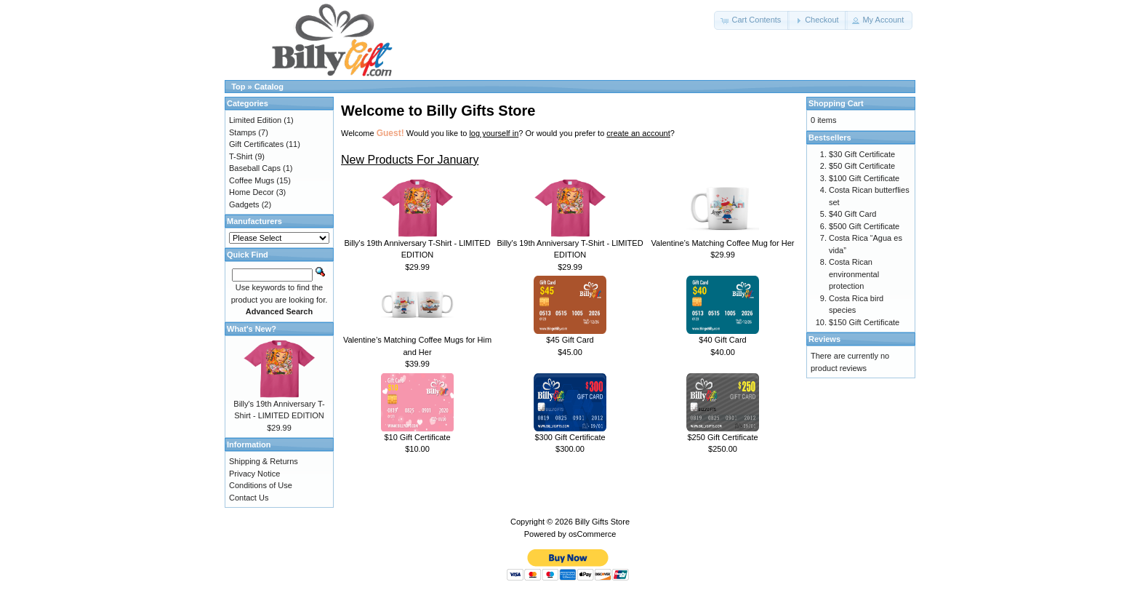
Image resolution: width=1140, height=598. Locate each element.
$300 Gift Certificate (569, 437)
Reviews (824, 339)
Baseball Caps (255, 168)
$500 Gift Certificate (864, 226)
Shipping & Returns (263, 461)
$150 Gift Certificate (864, 322)
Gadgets (244, 204)
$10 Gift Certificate (417, 437)
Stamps (242, 132)
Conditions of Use (260, 485)
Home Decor (251, 192)
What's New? (251, 328)
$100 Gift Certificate (864, 178)
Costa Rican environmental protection (854, 274)
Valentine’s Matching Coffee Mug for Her (723, 243)
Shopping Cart (836, 103)
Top (238, 86)
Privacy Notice (254, 473)
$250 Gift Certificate (722, 437)
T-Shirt (240, 156)
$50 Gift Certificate (862, 166)
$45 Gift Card (569, 339)
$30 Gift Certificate (862, 154)
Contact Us (248, 497)
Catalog (269, 86)
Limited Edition (255, 120)
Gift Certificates (256, 144)
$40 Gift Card (722, 339)
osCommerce (592, 534)
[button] (752, 20)
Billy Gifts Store (602, 521)
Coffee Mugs (251, 180)
